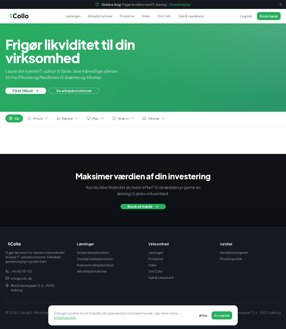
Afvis (203, 316)
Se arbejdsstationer (74, 90)
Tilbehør (153, 118)
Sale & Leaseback (191, 16)
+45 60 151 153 (18, 271)
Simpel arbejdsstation (93, 252)
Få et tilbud (26, 90)
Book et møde (143, 206)
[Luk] (280, 4)
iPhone (37, 118)
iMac (95, 118)
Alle (14, 118)
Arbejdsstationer (100, 16)
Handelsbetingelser (234, 252)
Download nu (180, 4)
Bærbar (68, 118)
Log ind (246, 16)
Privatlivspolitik (231, 259)
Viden (146, 16)
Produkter (127, 16)
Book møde (269, 16)
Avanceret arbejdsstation (95, 265)
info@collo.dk (18, 278)
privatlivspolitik (65, 318)
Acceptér (221, 316)
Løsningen (73, 16)
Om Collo (164, 16)
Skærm (123, 118)
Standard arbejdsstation (95, 259)
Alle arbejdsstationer (92, 271)
